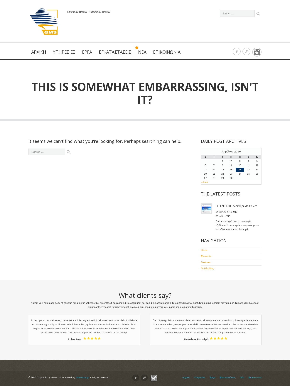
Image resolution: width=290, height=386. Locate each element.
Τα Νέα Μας (207, 268)
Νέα (142, 52)
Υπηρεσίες (64, 52)
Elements (206, 256)
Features (205, 262)
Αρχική (38, 52)
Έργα (87, 52)
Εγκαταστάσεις (115, 52)
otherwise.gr (82, 377)
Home (204, 250)
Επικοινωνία (167, 52)
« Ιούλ (204, 182)
